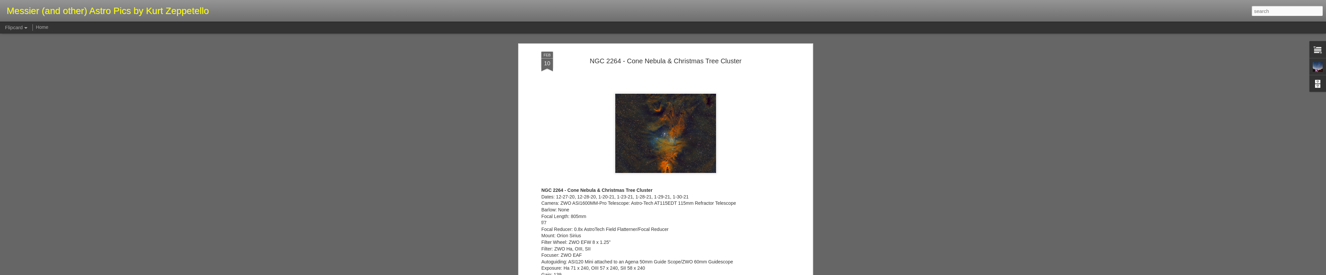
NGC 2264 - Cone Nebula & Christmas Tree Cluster (666, 49)
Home (42, 27)
